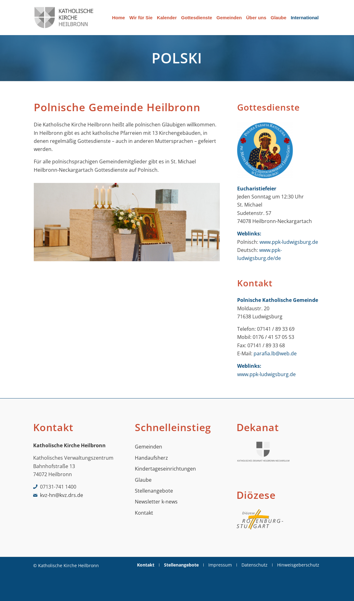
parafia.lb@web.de (275, 353)
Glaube (143, 479)
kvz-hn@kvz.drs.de (61, 495)
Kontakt (144, 512)
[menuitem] (118, 17)
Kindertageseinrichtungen (165, 468)
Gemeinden (148, 446)
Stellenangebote (154, 490)
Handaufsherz (151, 457)
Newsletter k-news (156, 501)
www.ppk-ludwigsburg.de (288, 242)
